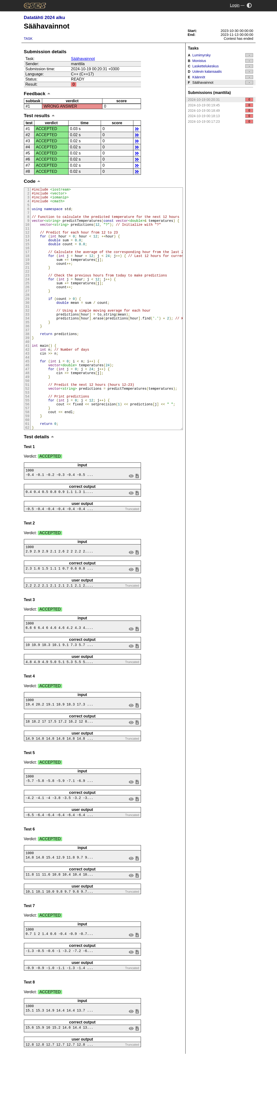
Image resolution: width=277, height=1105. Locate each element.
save (137, 521)
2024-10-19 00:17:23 (220, 121)
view (131, 521)
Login (234, 5)
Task (28, 39)
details (137, 128)
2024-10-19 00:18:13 (220, 116)
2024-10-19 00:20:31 (220, 100)
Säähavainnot (83, 59)
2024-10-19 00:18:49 (220, 111)
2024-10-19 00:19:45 (220, 105)
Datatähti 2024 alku (44, 17)
